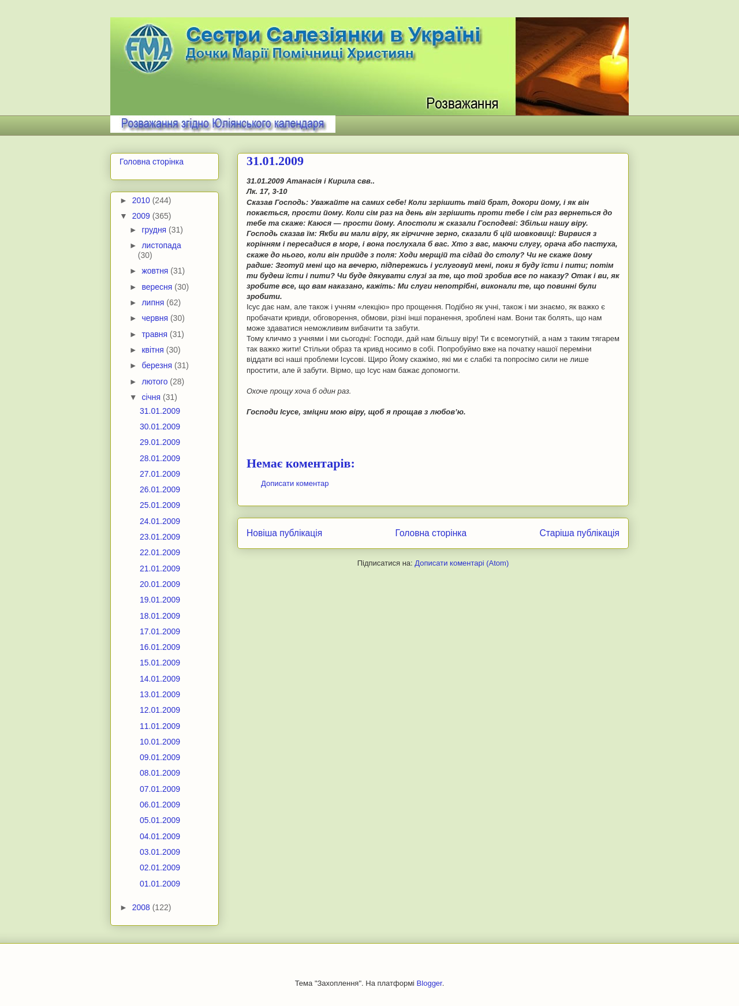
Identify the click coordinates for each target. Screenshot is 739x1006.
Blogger (429, 983)
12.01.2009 (160, 710)
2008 (142, 907)
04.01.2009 (160, 836)
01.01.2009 (160, 883)
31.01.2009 (160, 411)
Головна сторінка (431, 533)
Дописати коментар (295, 483)
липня (153, 302)
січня (152, 397)
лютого (155, 381)
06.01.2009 (160, 804)
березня (157, 365)
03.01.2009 (160, 852)
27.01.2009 (160, 473)
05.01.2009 (160, 820)
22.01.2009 (160, 552)
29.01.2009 (160, 442)
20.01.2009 (160, 584)
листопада (161, 245)
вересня (157, 286)
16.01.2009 (160, 647)
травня (155, 334)
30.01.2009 (160, 426)
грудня (155, 229)
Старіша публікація (579, 533)
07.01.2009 (160, 789)
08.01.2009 (160, 772)
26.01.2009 (160, 489)
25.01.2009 (160, 505)
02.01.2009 (160, 867)
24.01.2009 (160, 521)
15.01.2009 (160, 662)
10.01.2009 (160, 741)
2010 (142, 200)
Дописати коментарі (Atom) (462, 563)
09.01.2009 (160, 757)
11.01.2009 (160, 726)
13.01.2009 (160, 694)
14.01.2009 (160, 678)
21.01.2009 (160, 568)
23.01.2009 (160, 536)
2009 (142, 215)
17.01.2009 (160, 631)
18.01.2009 (160, 615)
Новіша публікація (284, 533)
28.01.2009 (160, 458)
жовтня (155, 270)
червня (155, 318)
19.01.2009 (160, 599)
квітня (153, 349)
